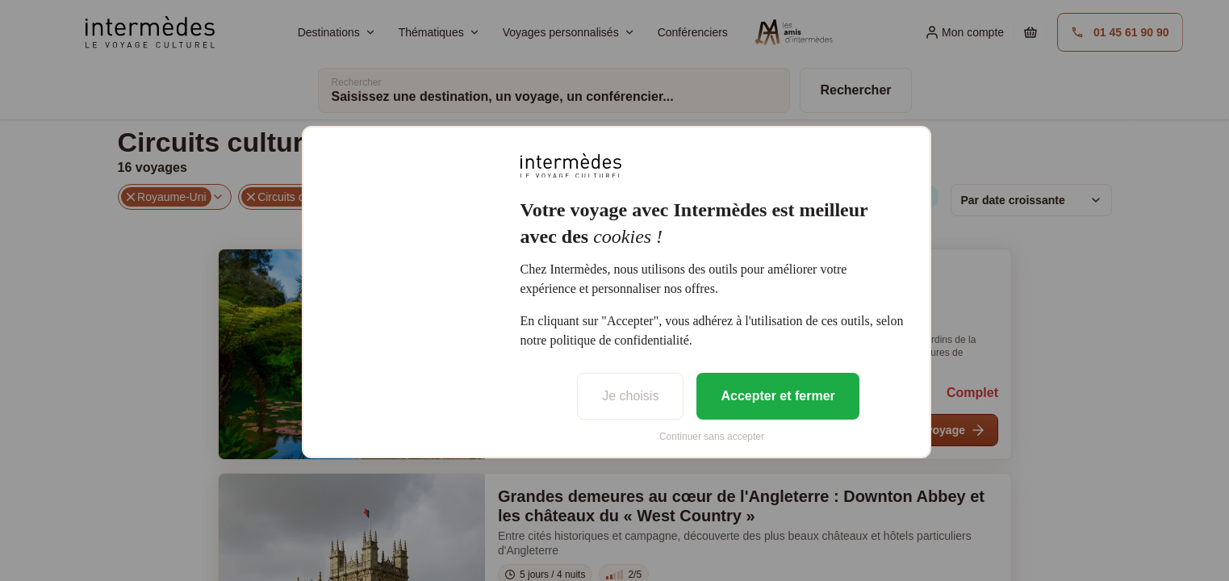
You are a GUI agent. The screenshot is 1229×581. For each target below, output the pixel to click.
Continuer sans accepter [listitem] (711, 436)
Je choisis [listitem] (630, 396)
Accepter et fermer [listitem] (777, 396)
